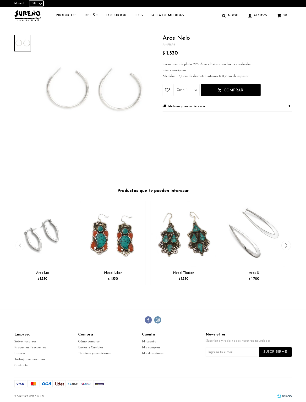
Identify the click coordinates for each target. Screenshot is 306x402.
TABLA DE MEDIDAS (167, 15)
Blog (138, 15)
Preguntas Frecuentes (30, 347)
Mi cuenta (149, 341)
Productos (66, 15)
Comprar (233, 90)
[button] (286, 245)
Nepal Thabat (183, 273)
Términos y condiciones (94, 353)
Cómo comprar (89, 341)
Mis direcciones (153, 353)
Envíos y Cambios (91, 347)
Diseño (91, 15)
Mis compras (151, 347)
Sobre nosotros (25, 341)
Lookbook (116, 15)
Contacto (21, 365)
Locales (20, 353)
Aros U (254, 273)
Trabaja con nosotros (29, 359)
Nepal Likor (113, 273)
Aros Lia (42, 273)
